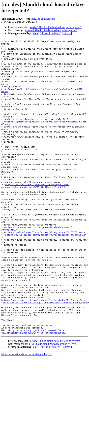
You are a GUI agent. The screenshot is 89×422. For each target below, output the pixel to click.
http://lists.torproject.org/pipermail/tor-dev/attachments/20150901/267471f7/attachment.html (33, 390)
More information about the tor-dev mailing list (26, 413)
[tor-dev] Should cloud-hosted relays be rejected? (55, 27)
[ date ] (35, 33)
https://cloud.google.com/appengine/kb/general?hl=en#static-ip (45, 273)
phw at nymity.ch (67, 41)
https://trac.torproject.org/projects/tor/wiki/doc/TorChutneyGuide (43, 352)
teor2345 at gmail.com (43, 18)
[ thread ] (45, 33)
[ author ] (67, 33)
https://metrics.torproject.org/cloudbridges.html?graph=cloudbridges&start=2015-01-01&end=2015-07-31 (35, 215)
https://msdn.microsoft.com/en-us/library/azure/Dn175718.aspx (44, 270)
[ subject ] (55, 33)
